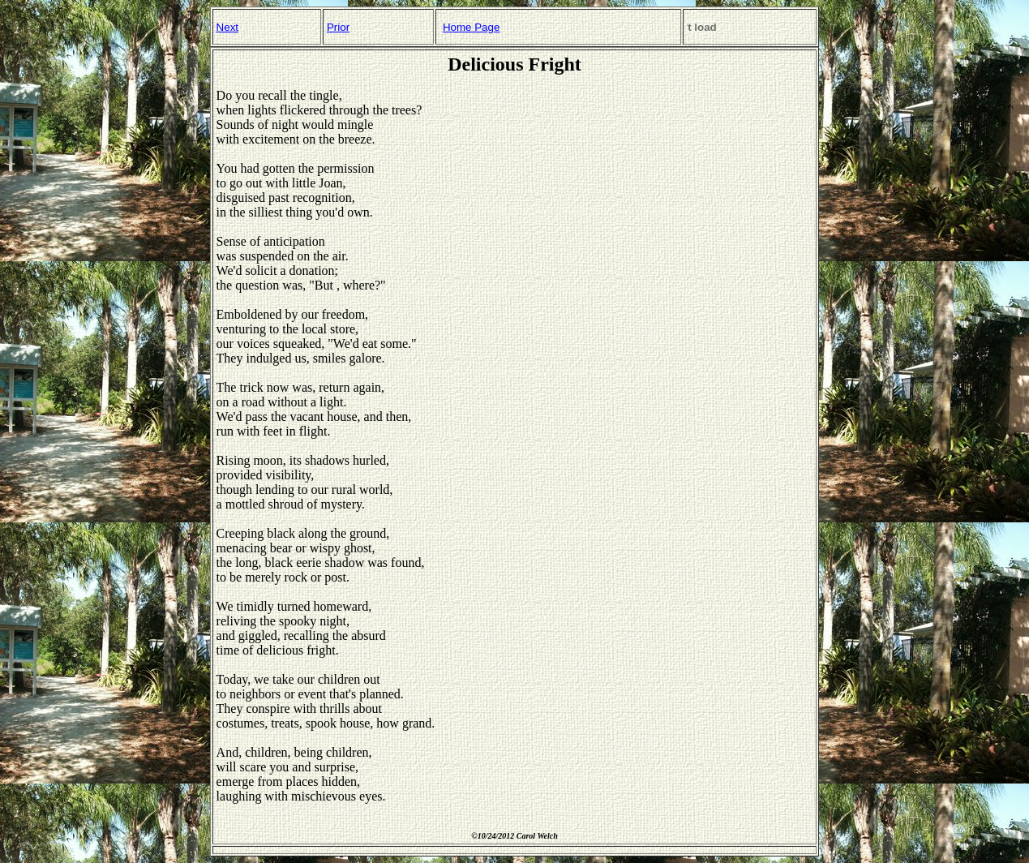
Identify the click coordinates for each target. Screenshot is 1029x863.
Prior (338, 27)
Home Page (471, 27)
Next (227, 27)
